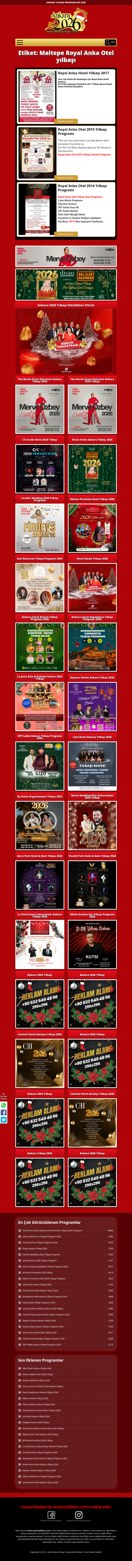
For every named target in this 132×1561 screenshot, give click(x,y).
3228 (110, 1320)
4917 (110, 1266)
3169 (110, 1326)
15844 (110, 1230)
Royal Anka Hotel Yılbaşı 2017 (83, 72)
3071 (110, 1332)
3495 (110, 1308)
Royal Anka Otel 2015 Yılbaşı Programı (82, 131)
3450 (110, 1314)
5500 (110, 1254)
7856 (110, 1236)
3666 (110, 1296)
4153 (110, 1284)
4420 (110, 1278)
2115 (110, 1344)
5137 (110, 1260)
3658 (110, 1302)
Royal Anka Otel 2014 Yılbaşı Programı (82, 187)
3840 (110, 1290)
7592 (110, 1248)
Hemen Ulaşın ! (66, 121)
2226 (110, 1338)
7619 (110, 1242)
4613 (110, 1272)
